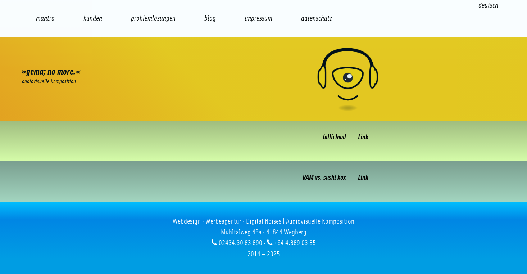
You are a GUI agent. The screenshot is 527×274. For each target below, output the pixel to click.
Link (363, 137)
